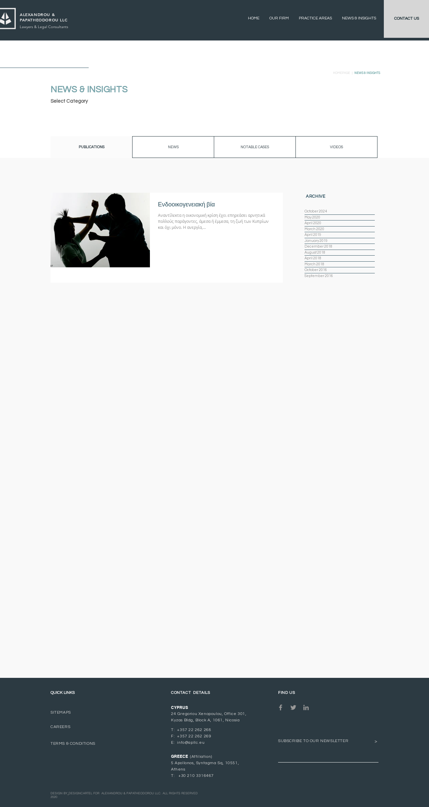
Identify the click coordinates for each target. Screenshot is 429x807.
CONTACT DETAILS (190, 693)
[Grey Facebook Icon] (280, 707)
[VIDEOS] (336, 147)
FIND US (286, 693)
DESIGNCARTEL (80, 793)
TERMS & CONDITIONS (73, 743)
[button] (92, 147)
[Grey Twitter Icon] (293, 707)
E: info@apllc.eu (187, 742)
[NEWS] (173, 147)
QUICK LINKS (63, 693)
